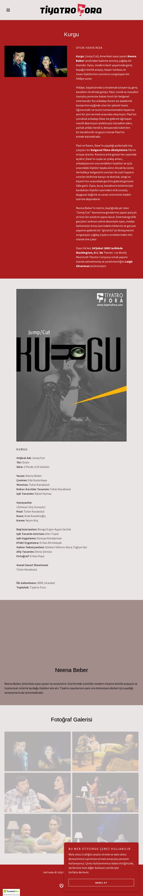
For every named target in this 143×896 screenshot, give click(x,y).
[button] (14, 10)
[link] (71, 10)
